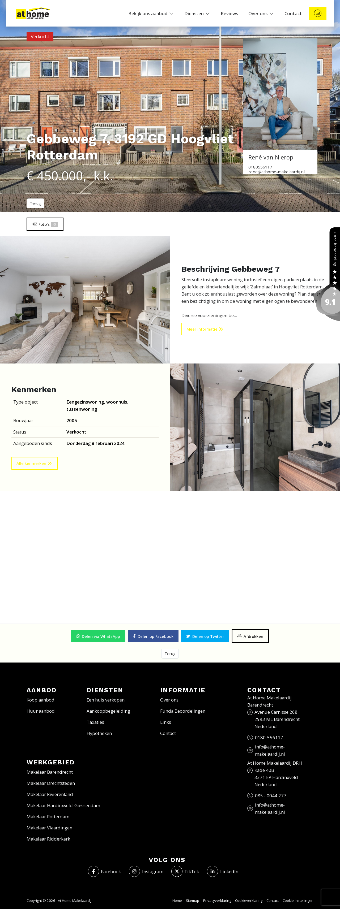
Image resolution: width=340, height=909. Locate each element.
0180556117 (260, 167)
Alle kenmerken (34, 463)
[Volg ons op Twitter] (185, 871)
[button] (98, 636)
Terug (35, 203)
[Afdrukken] (250, 636)
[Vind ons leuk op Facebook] (104, 871)
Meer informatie (205, 329)
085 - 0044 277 (270, 796)
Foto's (45, 224)
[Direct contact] (317, 13)
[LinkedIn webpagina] (222, 871)
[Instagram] (146, 871)
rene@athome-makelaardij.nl (276, 172)
